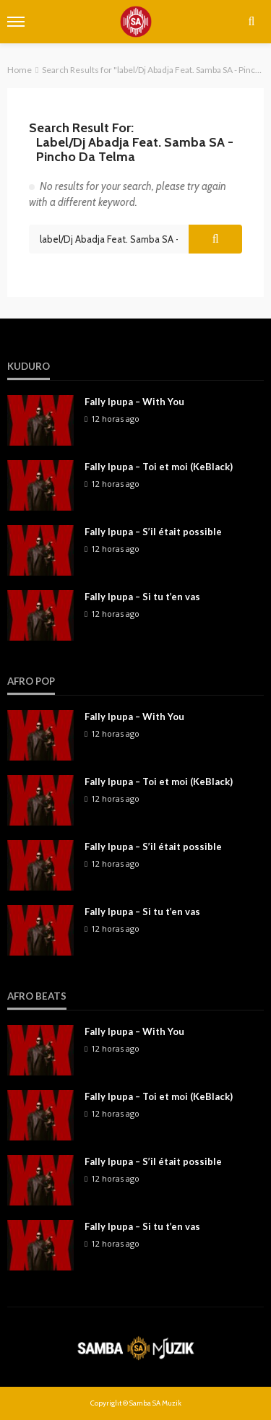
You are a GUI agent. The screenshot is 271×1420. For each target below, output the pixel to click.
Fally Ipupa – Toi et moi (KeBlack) (159, 466)
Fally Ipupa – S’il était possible (153, 531)
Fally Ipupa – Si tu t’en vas (142, 596)
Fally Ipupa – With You (134, 401)
